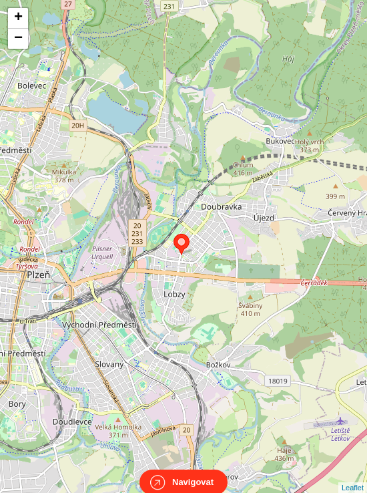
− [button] (18, 39)
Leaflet (353, 476)
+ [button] (18, 18)
